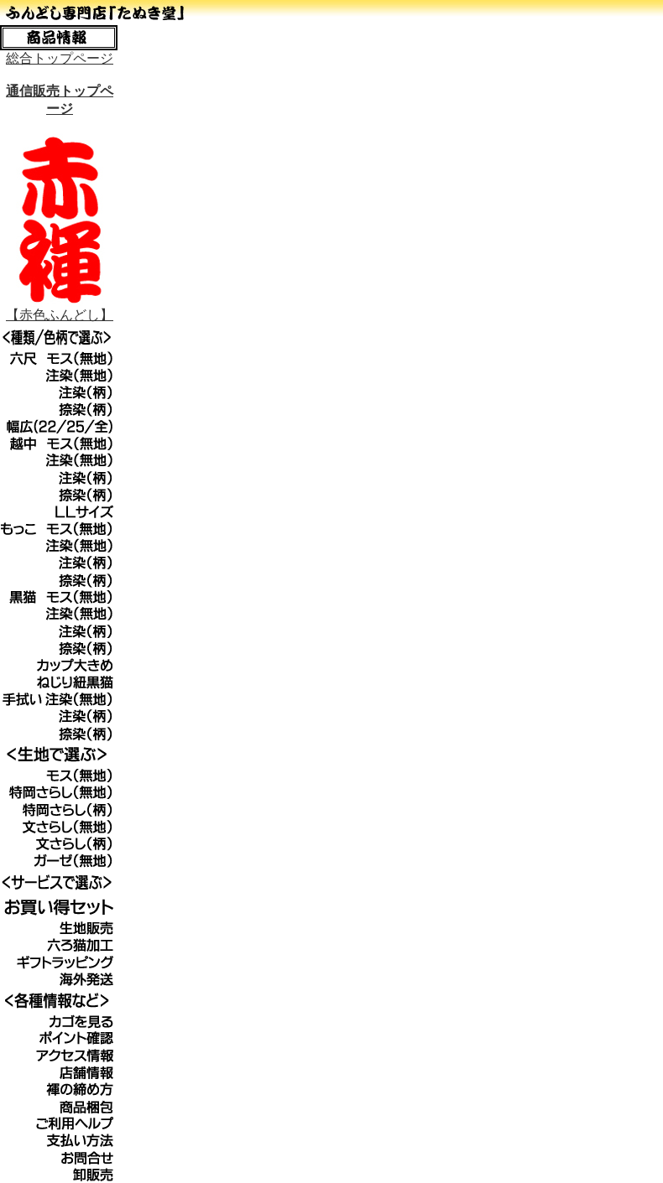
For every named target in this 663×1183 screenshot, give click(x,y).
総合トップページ (59, 58)
